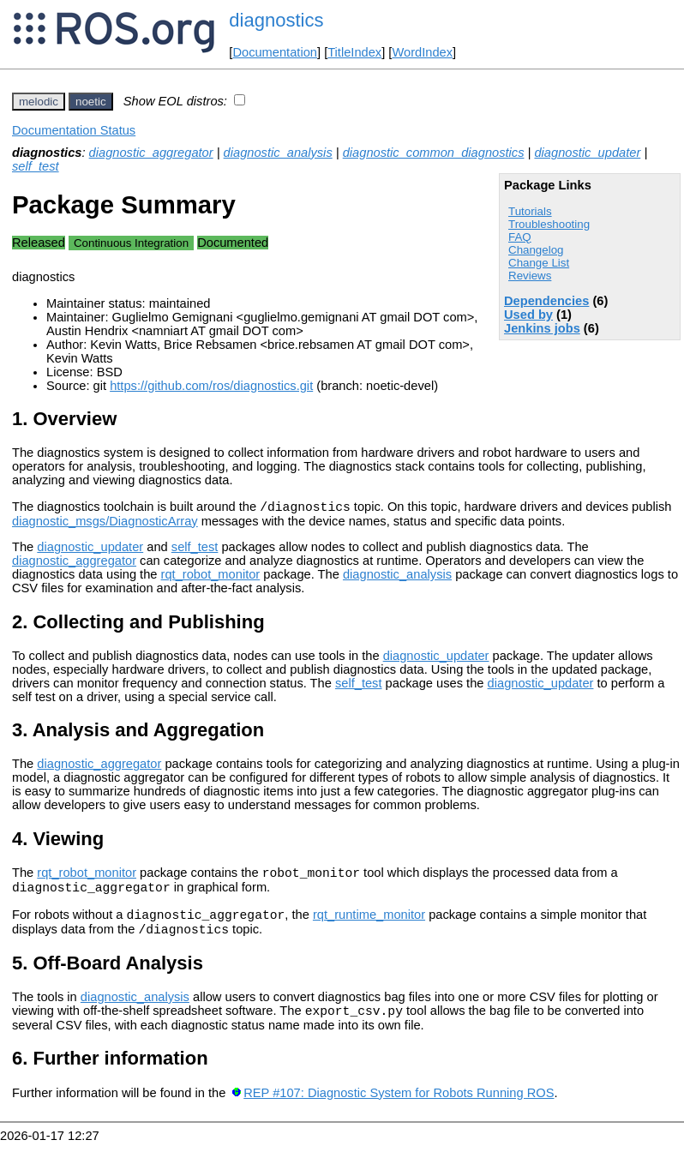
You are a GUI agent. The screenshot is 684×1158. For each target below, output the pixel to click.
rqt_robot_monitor (211, 577)
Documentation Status (73, 130)
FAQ (519, 237)
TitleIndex (354, 52)
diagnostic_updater (587, 152)
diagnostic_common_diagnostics (434, 152)
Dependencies (546, 301)
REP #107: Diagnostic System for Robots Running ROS (398, 1108)
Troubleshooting (549, 224)
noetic (90, 101)
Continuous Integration (131, 243)
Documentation (274, 52)
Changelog (535, 249)
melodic (38, 101)
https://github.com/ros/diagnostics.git (211, 386)
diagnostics (276, 20)
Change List (538, 262)
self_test (35, 166)
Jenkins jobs (542, 328)
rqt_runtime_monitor (369, 925)
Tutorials (530, 211)
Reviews (529, 275)
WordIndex (422, 52)
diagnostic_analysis (278, 152)
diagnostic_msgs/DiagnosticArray (105, 524)
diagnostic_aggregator (151, 152)
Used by (528, 314)
